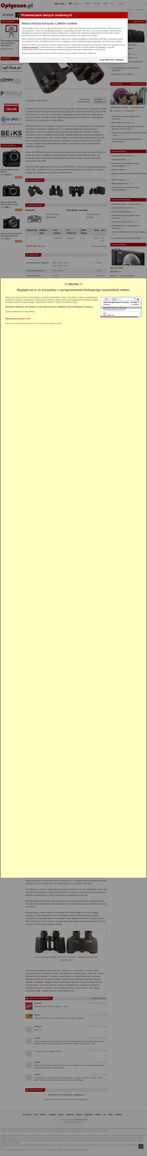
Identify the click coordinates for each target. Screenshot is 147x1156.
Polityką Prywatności (30, 47)
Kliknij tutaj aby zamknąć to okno (17, 318)
